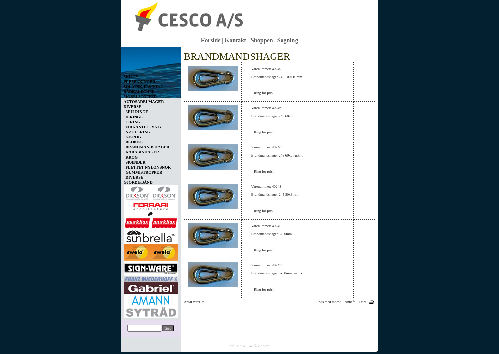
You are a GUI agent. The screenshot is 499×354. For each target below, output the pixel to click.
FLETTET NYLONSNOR (148, 167)
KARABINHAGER (143, 152)
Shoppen (262, 40)
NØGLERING (138, 132)
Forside (211, 40)
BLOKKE (134, 142)
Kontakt (235, 40)
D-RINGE (134, 117)
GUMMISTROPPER (144, 172)
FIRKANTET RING (143, 127)
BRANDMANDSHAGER (148, 147)
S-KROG (133, 137)
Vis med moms (330, 302)
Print (362, 302)
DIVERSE (134, 177)
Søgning (287, 40)
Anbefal (350, 302)
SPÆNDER (136, 162)
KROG (132, 157)
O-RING (133, 122)
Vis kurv (131, 52)
